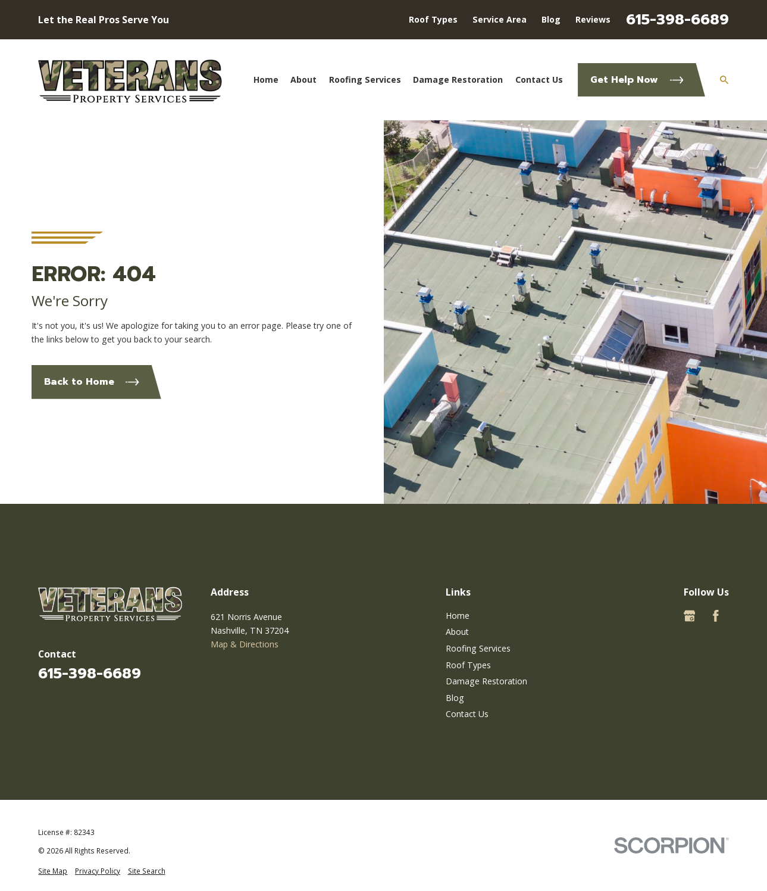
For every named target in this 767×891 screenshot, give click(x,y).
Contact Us (467, 713)
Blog (551, 19)
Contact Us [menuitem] (539, 79)
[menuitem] (52, 871)
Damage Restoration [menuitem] (458, 79)
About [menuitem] (303, 79)
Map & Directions (244, 644)
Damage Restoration (486, 681)
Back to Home (91, 382)
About (457, 631)
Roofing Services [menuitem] (365, 79)
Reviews (593, 19)
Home (457, 615)
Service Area (499, 19)
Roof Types (433, 19)
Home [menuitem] (265, 79)
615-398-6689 (677, 19)
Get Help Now (636, 80)
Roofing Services (478, 648)
